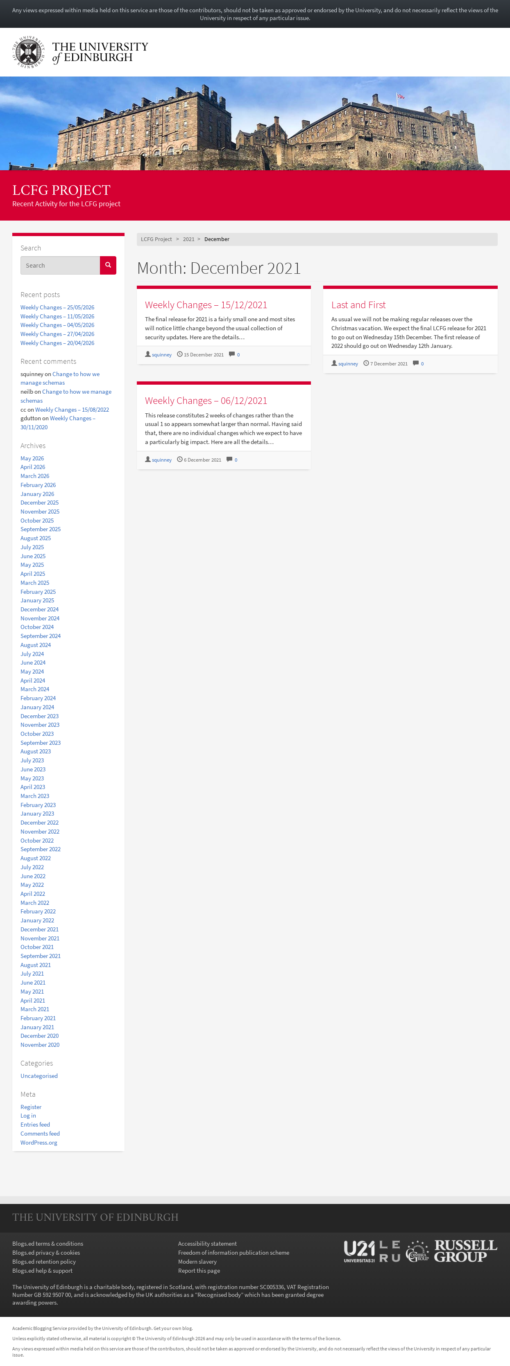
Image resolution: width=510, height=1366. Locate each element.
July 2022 (32, 867)
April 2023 (32, 787)
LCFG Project (61, 191)
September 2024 (40, 636)
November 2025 (39, 511)
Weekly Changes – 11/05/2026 (57, 316)
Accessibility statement (207, 1243)
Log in (28, 1115)
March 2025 (34, 582)
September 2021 (40, 956)
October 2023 (37, 733)
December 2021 (39, 929)
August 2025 (35, 538)
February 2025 (38, 591)
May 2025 (32, 564)
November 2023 (39, 724)
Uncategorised (39, 1076)
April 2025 (32, 573)
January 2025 (37, 600)
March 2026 (34, 476)
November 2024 (39, 618)
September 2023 (40, 742)
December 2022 (39, 822)
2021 (189, 239)
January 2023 (37, 813)
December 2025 (39, 502)
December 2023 (39, 716)
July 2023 (32, 760)
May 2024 (32, 671)
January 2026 (37, 494)
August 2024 (35, 645)
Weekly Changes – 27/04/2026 (57, 334)
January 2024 (37, 707)
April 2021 (32, 1000)
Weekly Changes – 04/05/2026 (57, 325)
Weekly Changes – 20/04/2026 (57, 343)
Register (30, 1107)
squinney (162, 354)
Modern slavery (197, 1261)
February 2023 (38, 805)
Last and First (358, 304)
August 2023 (35, 751)
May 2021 (32, 991)
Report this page (199, 1270)
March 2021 (34, 1009)
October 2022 (37, 840)
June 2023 (32, 769)
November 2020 (39, 1044)
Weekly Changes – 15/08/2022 (72, 409)
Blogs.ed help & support (42, 1270)
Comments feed (40, 1133)
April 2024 (32, 680)
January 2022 (37, 920)
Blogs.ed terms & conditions (47, 1243)
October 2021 (37, 947)
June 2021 (32, 982)
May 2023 (32, 778)
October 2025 (37, 520)
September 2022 (40, 849)
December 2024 (39, 609)
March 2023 (34, 796)
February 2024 (38, 698)
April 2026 (32, 467)
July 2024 (32, 654)
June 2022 (32, 876)
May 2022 (32, 884)
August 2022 (35, 858)
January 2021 (37, 1027)
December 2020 (39, 1035)
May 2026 (32, 458)
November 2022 (39, 831)
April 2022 (32, 893)
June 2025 (32, 556)
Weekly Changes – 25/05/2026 (57, 307)
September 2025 (40, 529)
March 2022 (34, 902)
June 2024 (32, 662)
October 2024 (37, 627)
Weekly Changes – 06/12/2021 (206, 400)
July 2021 (32, 973)
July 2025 (32, 547)
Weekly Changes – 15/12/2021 (206, 304)
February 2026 (38, 485)
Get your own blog (173, 1328)
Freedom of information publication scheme (233, 1252)
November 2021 (39, 938)
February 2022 (38, 911)
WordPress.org (38, 1142)
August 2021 (35, 965)
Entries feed (35, 1124)
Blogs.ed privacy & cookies (46, 1252)
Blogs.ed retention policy (44, 1261)
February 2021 (38, 1018)
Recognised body (219, 1294)
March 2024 (34, 689)
